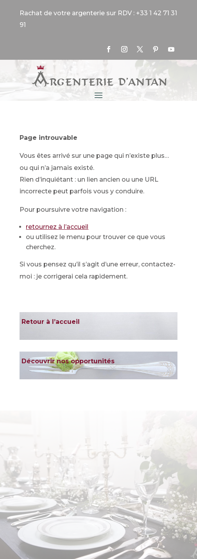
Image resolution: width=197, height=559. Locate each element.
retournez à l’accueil (57, 226)
